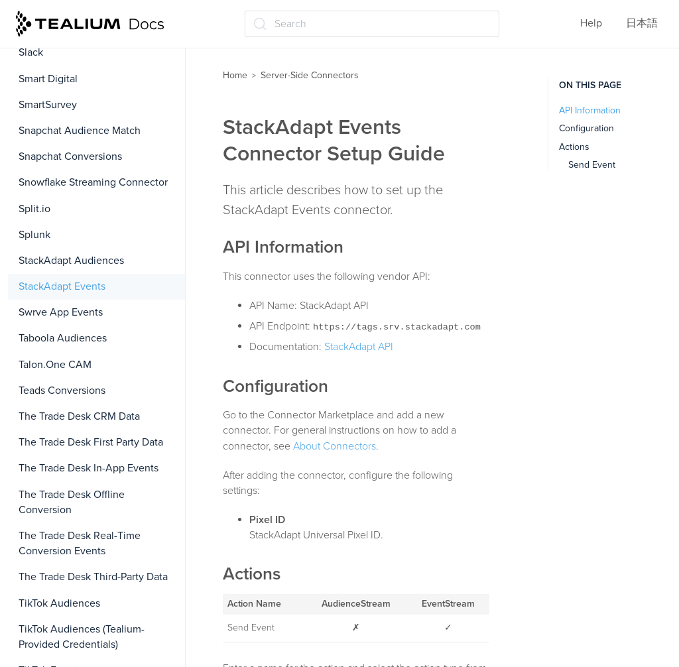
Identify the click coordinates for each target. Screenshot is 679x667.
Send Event (591, 164)
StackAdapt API (358, 346)
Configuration (586, 128)
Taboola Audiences (63, 338)
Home (235, 75)
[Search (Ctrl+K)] (372, 24)
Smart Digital (48, 79)
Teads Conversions (62, 390)
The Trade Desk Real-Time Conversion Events (80, 543)
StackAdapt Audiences (71, 260)
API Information (590, 110)
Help (591, 23)
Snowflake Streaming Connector (93, 182)
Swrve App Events (61, 312)
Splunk (34, 234)
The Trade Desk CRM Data (79, 416)
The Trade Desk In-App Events (88, 468)
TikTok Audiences (59, 603)
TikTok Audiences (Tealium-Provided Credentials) (82, 637)
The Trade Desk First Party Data (91, 442)
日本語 (642, 23)
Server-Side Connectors (310, 75)
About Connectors (334, 446)
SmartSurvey (48, 104)
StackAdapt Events (62, 286)
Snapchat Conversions (70, 156)
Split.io (34, 208)
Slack (31, 52)
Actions (574, 146)
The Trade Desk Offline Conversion (72, 502)
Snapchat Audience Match (80, 130)
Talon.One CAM (55, 364)
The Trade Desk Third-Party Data (93, 576)
